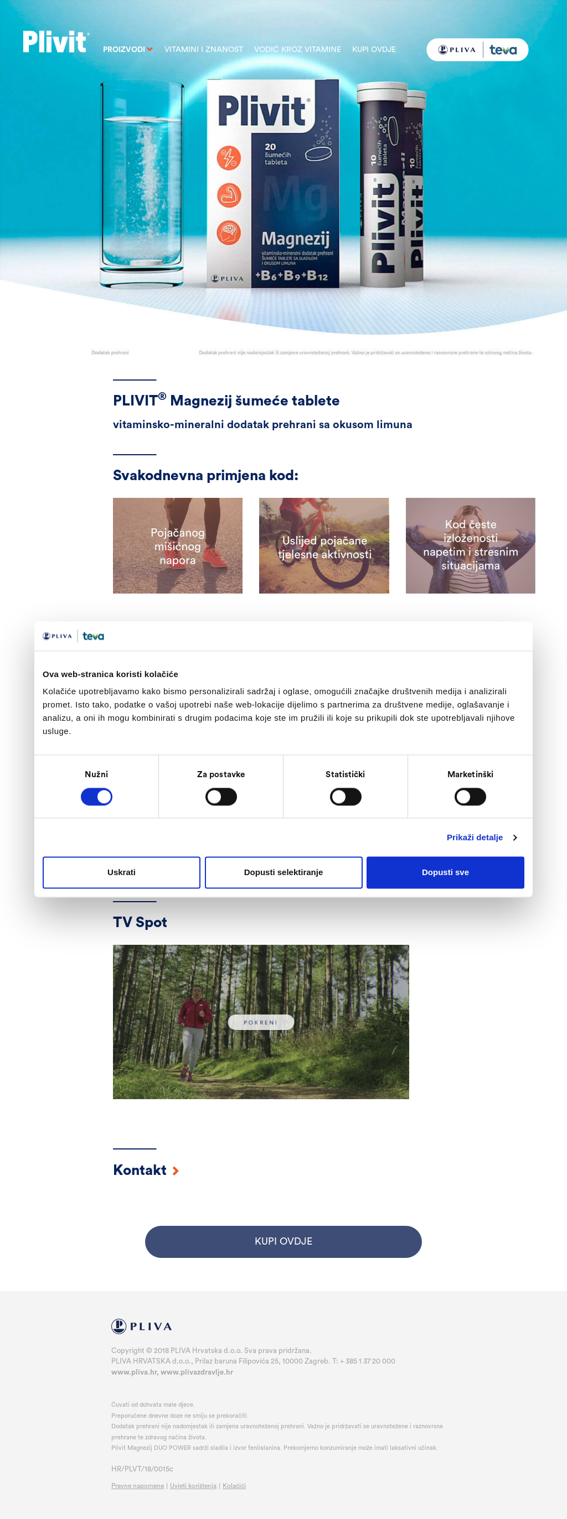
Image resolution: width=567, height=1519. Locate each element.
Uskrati (121, 872)
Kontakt (146, 1170)
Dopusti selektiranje (283, 872)
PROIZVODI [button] (128, 50)
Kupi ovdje (374, 50)
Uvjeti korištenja (193, 1485)
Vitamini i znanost (203, 50)
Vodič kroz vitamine (297, 50)
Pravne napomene (137, 1485)
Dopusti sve (445, 872)
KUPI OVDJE (283, 1241)
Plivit (56, 37)
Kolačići (234, 1485)
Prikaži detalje (475, 837)
